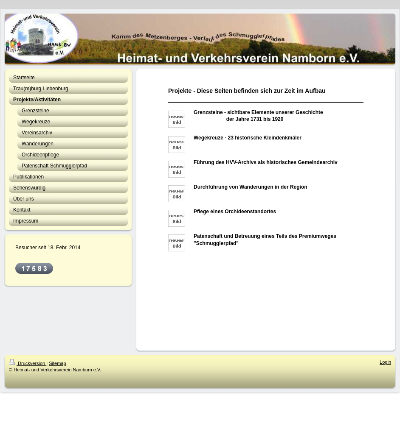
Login (385, 362)
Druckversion (27, 363)
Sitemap (57, 363)
